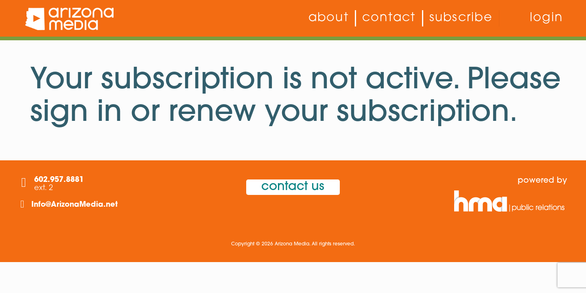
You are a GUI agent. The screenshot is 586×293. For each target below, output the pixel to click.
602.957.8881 (59, 180)
